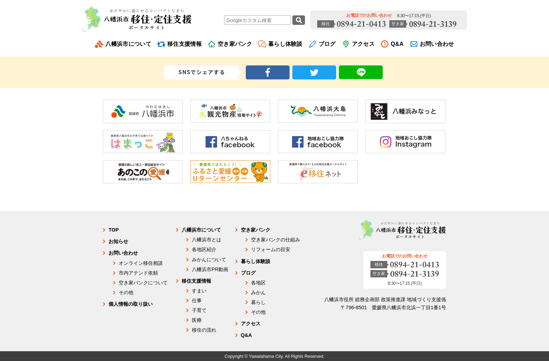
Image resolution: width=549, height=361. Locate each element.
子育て (199, 310)
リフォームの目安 (270, 249)
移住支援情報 (184, 44)
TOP (114, 230)
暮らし (258, 302)
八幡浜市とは (206, 239)
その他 (126, 292)
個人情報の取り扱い (131, 304)
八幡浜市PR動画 (210, 269)
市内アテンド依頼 (138, 273)
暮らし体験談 (285, 44)
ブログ (327, 44)
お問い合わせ (437, 44)
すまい (199, 290)
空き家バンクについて (143, 282)
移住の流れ (204, 330)
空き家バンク (235, 44)
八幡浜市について (128, 44)
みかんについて (209, 259)
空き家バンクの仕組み (275, 239)
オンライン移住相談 (141, 263)
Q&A (397, 44)
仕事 (197, 300)
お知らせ (118, 241)
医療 (197, 320)
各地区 (258, 282)
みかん (258, 292)
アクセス (363, 44)
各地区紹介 (204, 249)
